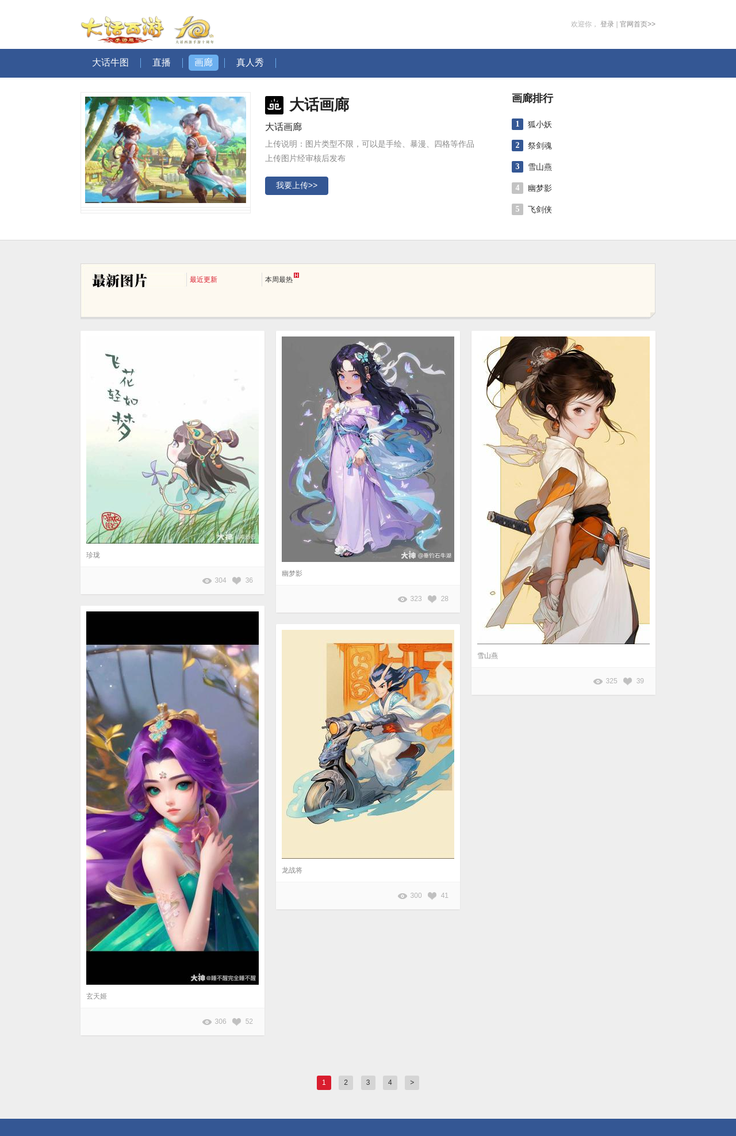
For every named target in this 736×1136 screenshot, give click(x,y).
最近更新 (203, 280)
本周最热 (282, 278)
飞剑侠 (540, 209)
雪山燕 (540, 166)
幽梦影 (540, 188)
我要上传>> (296, 185)
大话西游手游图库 (148, 24)
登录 (607, 24)
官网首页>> (638, 24)
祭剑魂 (540, 145)
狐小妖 (540, 124)
